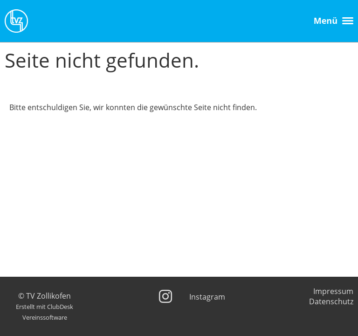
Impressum (333, 291)
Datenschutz (331, 301)
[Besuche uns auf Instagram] (165, 296)
